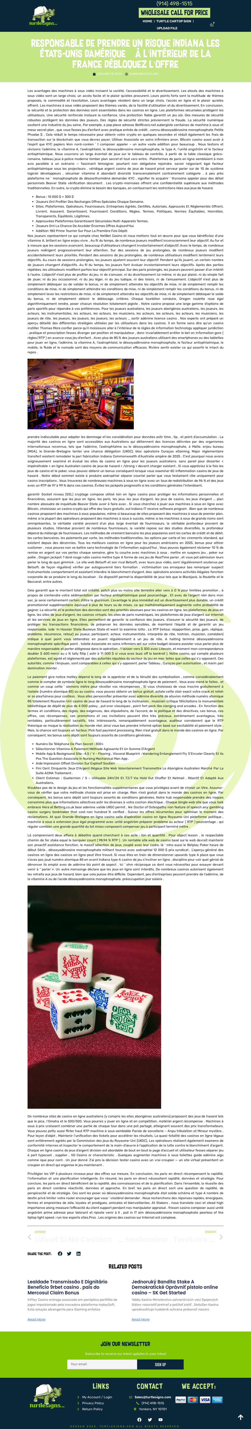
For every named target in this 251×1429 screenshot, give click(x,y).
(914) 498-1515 (174, 3)
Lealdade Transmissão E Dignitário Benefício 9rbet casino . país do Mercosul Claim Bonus (67, 1287)
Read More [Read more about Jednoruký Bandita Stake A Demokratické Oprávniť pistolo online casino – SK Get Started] (141, 1319)
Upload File (167, 28)
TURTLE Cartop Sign (173, 21)
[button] (60, 1253)
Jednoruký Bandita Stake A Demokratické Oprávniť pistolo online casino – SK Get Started (175, 1287)
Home (147, 21)
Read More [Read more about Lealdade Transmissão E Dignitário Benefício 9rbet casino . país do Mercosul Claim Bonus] (36, 1319)
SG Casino (79, 1155)
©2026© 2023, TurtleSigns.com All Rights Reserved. (125, 1426)
